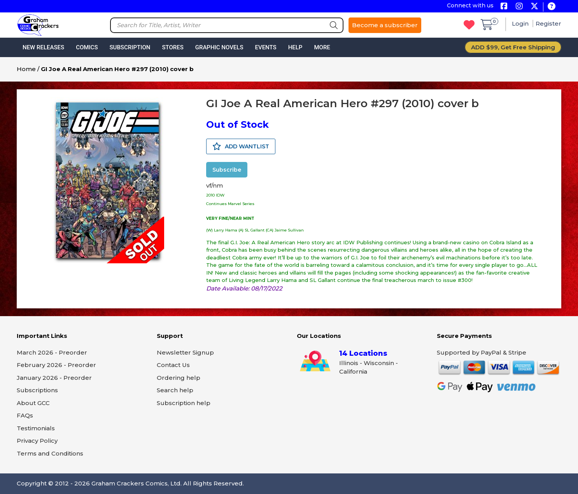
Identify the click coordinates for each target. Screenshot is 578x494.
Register (548, 23)
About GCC (33, 403)
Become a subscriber (385, 25)
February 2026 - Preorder (56, 365)
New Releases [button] (43, 47)
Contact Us (173, 365)
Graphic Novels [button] (219, 47)
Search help (175, 390)
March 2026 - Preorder (52, 352)
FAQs (25, 415)
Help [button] (295, 47)
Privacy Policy (37, 440)
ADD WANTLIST (240, 146)
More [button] (322, 47)
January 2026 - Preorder (54, 377)
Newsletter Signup (185, 352)
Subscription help (183, 403)
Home (26, 69)
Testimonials (36, 428)
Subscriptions (37, 390)
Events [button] (265, 47)
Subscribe (226, 169)
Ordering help (178, 377)
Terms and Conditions (50, 453)
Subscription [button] (130, 47)
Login (521, 23)
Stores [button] (172, 47)
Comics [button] (87, 47)
